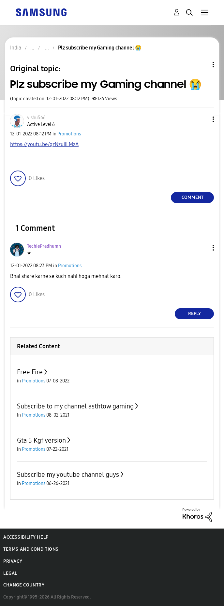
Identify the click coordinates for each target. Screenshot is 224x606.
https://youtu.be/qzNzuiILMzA (44, 144)
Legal (10, 573)
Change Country (23, 585)
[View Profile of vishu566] (36, 117)
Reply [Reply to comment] (194, 313)
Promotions (69, 134)
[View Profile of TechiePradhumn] (44, 246)
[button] (202, 119)
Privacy (12, 561)
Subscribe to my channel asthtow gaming (75, 406)
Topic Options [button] (202, 65)
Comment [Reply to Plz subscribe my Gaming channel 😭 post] (192, 197)
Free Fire (30, 372)
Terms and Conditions (31, 549)
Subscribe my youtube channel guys (68, 474)
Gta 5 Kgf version (41, 440)
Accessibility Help (26, 537)
